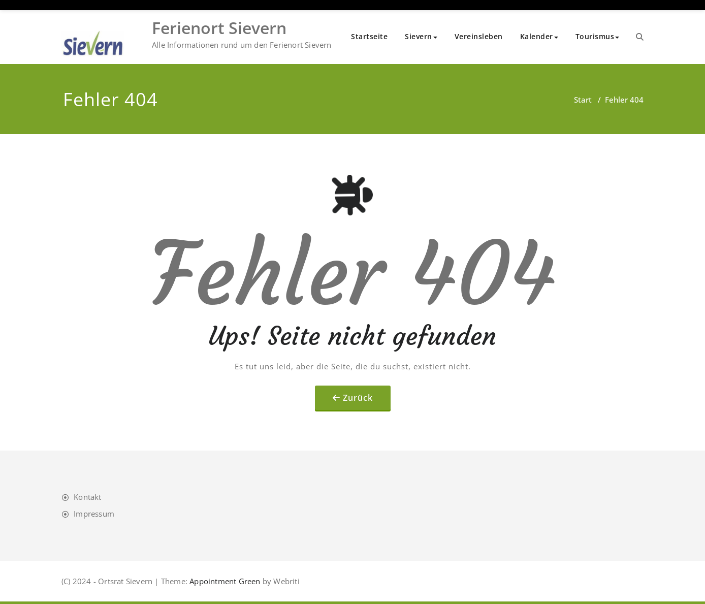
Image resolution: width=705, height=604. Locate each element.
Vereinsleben (479, 36)
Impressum (94, 513)
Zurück (358, 397)
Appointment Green (224, 581)
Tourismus (597, 36)
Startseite (369, 36)
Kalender (539, 36)
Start (583, 99)
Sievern (421, 36)
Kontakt (87, 497)
